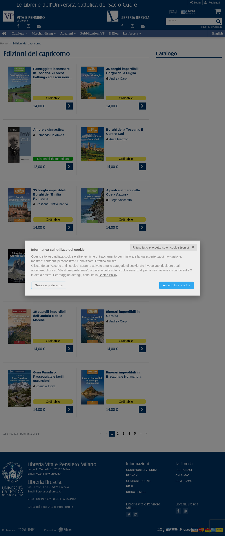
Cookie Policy (108, 275)
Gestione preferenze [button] (49, 285)
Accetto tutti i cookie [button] (176, 285)
